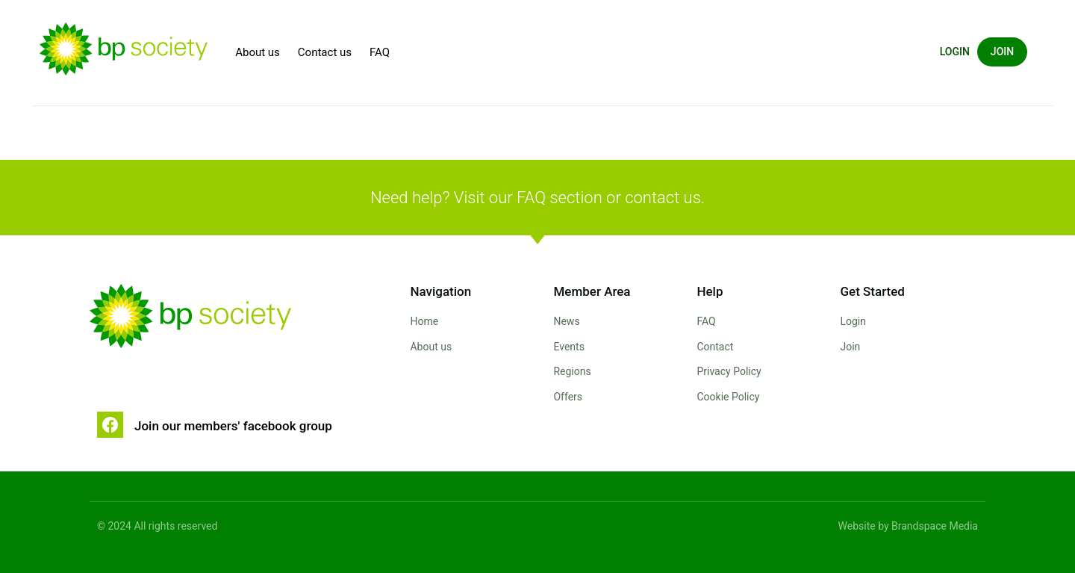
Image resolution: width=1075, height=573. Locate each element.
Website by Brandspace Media (908, 526)
